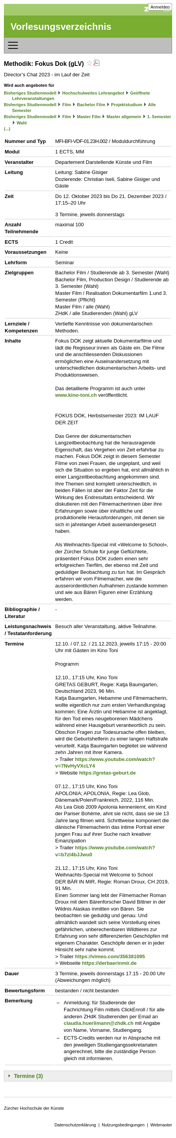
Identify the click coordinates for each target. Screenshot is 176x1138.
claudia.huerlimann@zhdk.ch (99, 1023)
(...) (7, 128)
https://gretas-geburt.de (107, 773)
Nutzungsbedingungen (123, 1125)
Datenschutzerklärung (75, 1125)
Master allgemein (123, 116)
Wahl (22, 123)
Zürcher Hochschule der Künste (34, 1108)
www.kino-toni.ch (76, 395)
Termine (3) (28, 1076)
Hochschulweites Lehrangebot (93, 93)
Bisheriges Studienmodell (30, 93)
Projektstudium (126, 104)
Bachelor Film (91, 104)
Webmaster (161, 1125)
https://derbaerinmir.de (109, 963)
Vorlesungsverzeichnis (61, 26)
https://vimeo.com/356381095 (110, 956)
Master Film (89, 116)
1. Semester (159, 116)
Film (66, 104)
